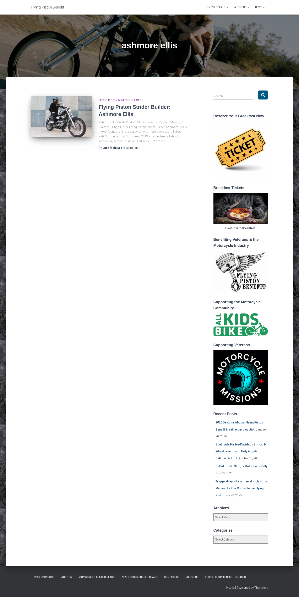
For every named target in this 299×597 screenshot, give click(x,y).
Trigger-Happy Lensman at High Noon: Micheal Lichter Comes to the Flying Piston (242, 488)
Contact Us (171, 577)
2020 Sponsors (44, 577)
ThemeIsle (261, 587)
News (260, 7)
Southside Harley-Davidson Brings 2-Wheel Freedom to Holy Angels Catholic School (241, 451)
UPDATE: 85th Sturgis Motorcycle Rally (241, 466)
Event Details (217, 7)
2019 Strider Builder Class (97, 577)
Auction (66, 577)
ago (131, 147)
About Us (241, 7)
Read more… (159, 141)
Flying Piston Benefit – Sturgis (225, 577)
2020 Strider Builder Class (139, 577)
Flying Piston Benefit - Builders (121, 100)
